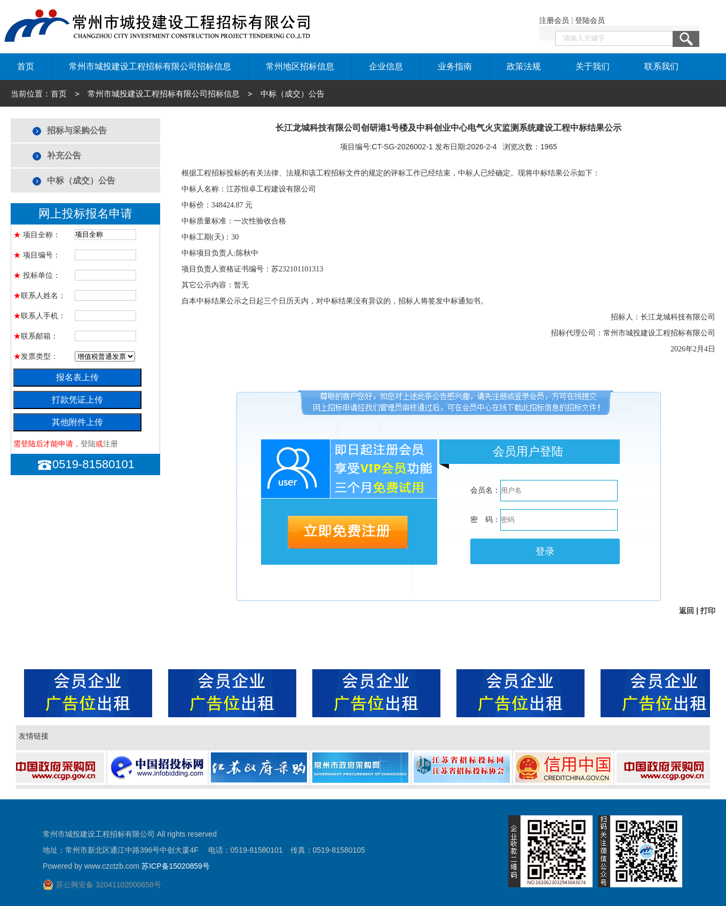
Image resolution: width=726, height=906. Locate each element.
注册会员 (554, 20)
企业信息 (386, 66)
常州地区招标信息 (300, 66)
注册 (110, 443)
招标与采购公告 (77, 130)
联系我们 (661, 66)
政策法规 (524, 66)
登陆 (88, 443)
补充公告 (64, 155)
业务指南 (455, 66)
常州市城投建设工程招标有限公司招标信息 (150, 66)
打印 (707, 610)
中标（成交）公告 (81, 180)
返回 (686, 610)
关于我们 (592, 66)
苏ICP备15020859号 (175, 866)
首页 (25, 66)
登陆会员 (590, 20)
